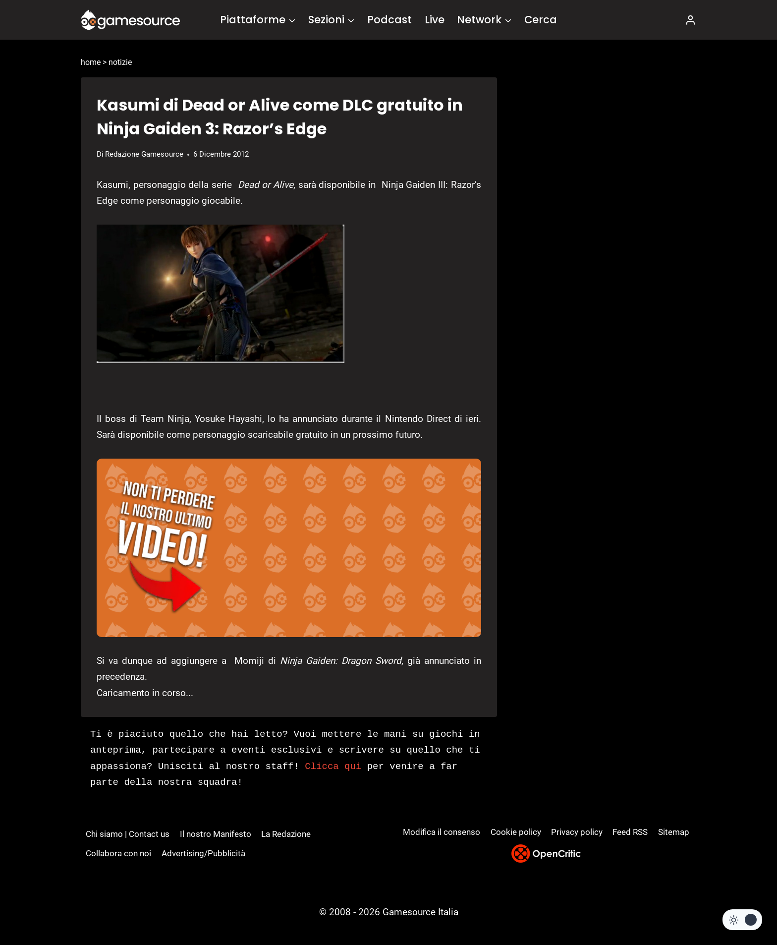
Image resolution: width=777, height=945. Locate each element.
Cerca (540, 19)
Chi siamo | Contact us (127, 834)
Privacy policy (577, 832)
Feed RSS (630, 832)
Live (434, 19)
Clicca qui (333, 766)
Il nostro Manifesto (215, 834)
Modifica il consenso (441, 832)
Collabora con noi (118, 853)
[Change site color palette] (742, 919)
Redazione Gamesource (144, 154)
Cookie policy (516, 832)
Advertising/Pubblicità (203, 853)
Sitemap (673, 832)
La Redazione (286, 834)
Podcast (389, 19)
